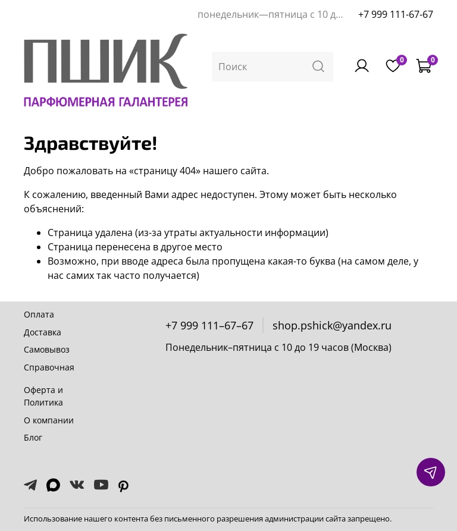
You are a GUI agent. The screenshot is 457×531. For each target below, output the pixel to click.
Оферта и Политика (43, 396)
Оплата (39, 314)
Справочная (49, 367)
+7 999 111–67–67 (209, 325)
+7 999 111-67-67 (395, 14)
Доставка (42, 332)
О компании (49, 420)
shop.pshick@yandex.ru (332, 325)
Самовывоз (47, 349)
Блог (33, 437)
